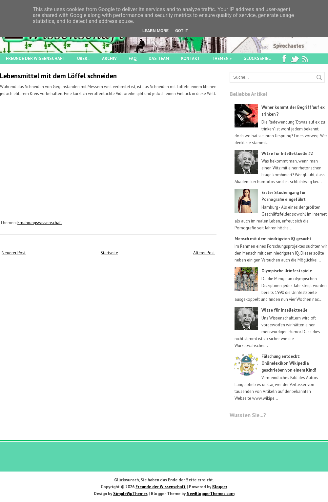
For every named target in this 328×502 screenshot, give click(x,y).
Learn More (155, 30)
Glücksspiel (257, 58)
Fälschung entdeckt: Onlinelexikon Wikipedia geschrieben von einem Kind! (288, 363)
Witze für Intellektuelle (284, 310)
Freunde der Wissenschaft (35, 58)
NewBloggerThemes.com (211, 493)
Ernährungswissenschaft (39, 222)
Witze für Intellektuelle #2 (287, 153)
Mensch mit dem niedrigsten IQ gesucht (273, 238)
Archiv (109, 58)
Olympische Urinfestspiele (286, 271)
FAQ (133, 58)
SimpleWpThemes (130, 493)
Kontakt (190, 58)
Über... (83, 58)
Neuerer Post (14, 253)
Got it (181, 30)
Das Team (159, 58)
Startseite (109, 253)
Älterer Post (204, 253)
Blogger (219, 487)
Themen (222, 58)
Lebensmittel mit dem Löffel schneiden (58, 75)
